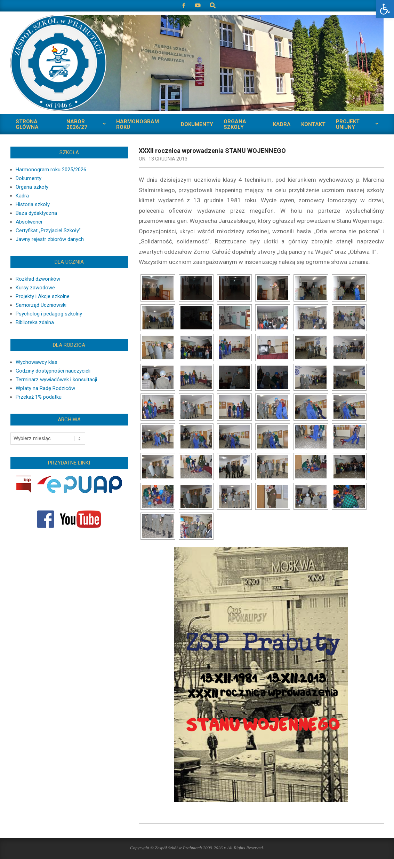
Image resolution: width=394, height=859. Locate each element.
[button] (385, 9)
